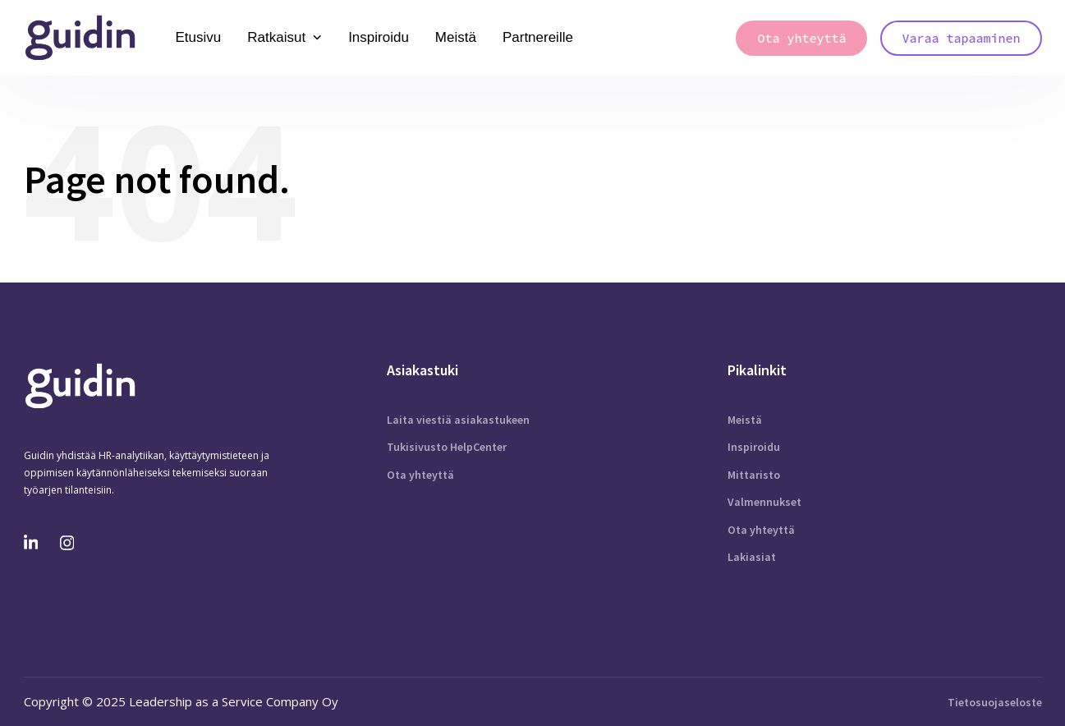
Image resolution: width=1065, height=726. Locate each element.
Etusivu (199, 37)
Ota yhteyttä (420, 474)
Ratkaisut (284, 37)
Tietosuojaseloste (995, 702)
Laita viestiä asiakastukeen (458, 419)
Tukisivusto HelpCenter (447, 446)
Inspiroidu (378, 37)
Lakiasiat (752, 556)
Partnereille (538, 37)
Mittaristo (754, 474)
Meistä (455, 37)
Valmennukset (764, 501)
